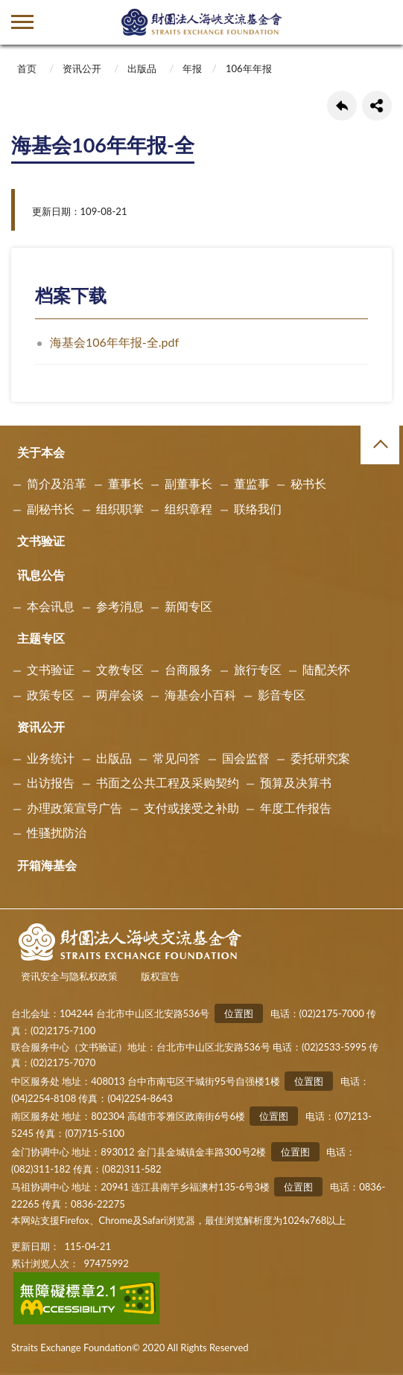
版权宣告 (160, 976)
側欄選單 (22, 22)
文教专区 (120, 669)
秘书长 (308, 483)
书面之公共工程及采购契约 (167, 782)
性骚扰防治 (56, 832)
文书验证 (41, 540)
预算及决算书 (295, 782)
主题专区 (41, 638)
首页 (27, 68)
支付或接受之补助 (191, 808)
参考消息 (120, 606)
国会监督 (246, 758)
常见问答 (176, 758)
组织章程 (188, 508)
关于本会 (41, 452)
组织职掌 (120, 508)
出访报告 (50, 782)
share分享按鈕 (377, 106)
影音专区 (281, 695)
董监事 (252, 483)
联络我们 (258, 508)
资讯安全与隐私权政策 (69, 976)
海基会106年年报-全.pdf (114, 342)
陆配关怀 (326, 669)
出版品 (141, 68)
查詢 (380, 22)
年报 (192, 68)
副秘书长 (50, 508)
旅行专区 (258, 669)
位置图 (238, 1013)
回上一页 (342, 106)
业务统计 (50, 758)
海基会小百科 (200, 695)
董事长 (126, 483)
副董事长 (188, 483)
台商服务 (188, 669)
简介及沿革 (56, 483)
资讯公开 (82, 68)
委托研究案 (320, 758)
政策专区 (50, 695)
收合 (380, 445)
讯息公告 (41, 575)
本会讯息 (50, 606)
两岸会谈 (120, 695)
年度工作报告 (295, 808)
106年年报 (249, 68)
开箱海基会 (47, 865)
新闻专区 (188, 606)
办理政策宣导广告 (74, 808)
